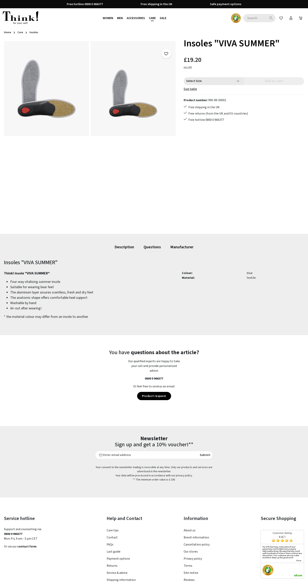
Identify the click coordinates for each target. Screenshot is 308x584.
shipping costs (230, 578)
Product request (154, 396)
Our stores (191, 514)
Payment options (118, 521)
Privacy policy (193, 521)
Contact (112, 500)
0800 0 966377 (154, 378)
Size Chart (113, 549)
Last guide (113, 514)
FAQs (110, 507)
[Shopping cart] (300, 18)
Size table (190, 89)
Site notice (191, 535)
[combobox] (255, 18)
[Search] (271, 18)
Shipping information (121, 542)
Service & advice (117, 535)
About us (189, 493)
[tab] (124, 247)
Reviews (189, 542)
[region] (90, 135)
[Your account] (290, 18)
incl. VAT (188, 67)
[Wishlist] (281, 18)
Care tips (113, 493)
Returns (112, 528)
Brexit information (196, 500)
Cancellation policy (197, 507)
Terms (188, 528)
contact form (27, 509)
